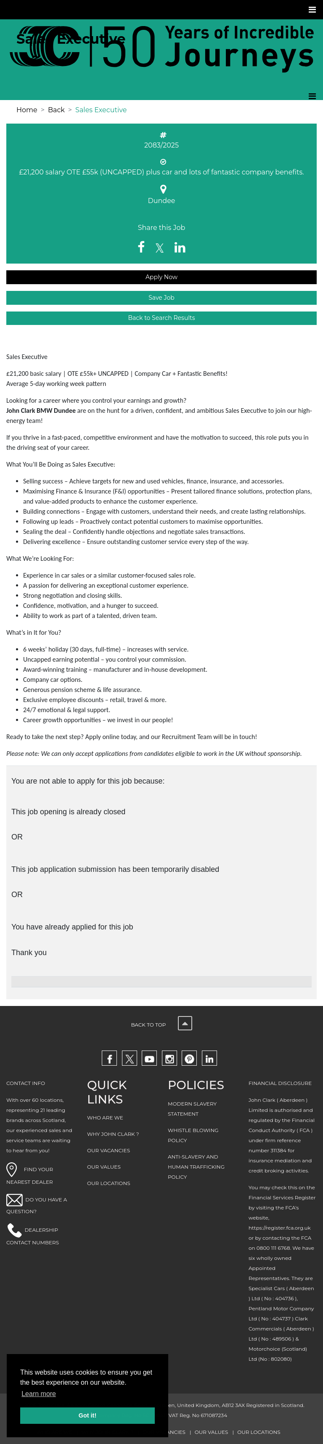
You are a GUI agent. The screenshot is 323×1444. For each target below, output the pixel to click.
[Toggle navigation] (313, 9)
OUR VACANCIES (108, 1150)
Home (26, 110)
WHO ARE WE (105, 1117)
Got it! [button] (87, 1415)
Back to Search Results (161, 318)
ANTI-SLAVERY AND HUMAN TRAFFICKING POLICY (196, 1167)
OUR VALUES (104, 1167)
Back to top (161, 1025)
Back (56, 110)
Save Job (161, 297)
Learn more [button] (38, 1393)
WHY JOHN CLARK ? (113, 1134)
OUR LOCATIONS (108, 1183)
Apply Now (161, 277)
